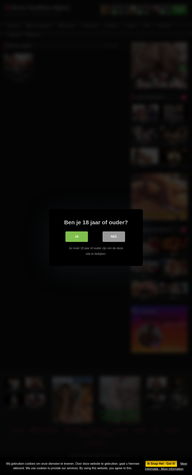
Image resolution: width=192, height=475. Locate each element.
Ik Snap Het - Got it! (161, 463)
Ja (77, 236)
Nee (114, 236)
